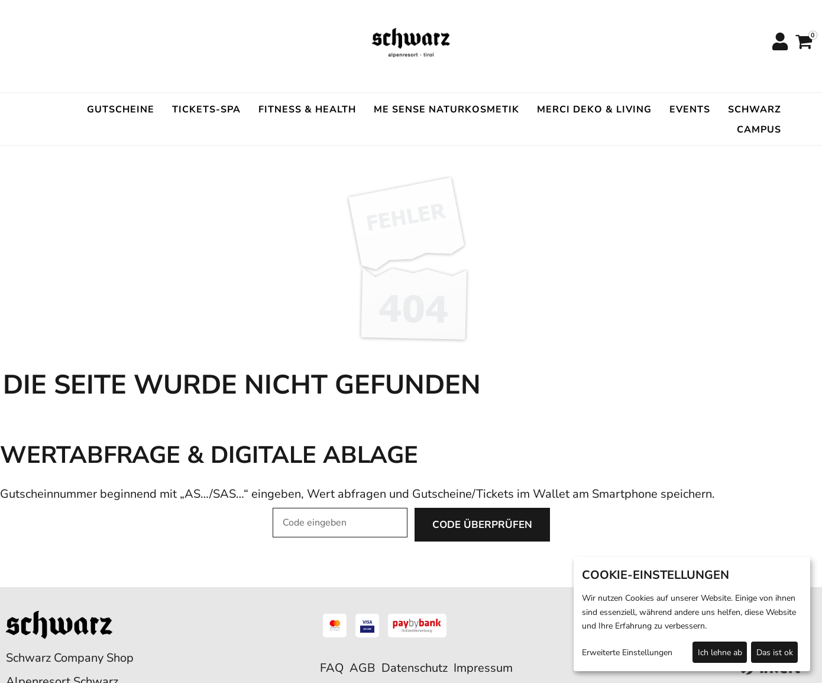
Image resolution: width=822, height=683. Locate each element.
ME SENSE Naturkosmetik (446, 109)
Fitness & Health (307, 109)
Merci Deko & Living (594, 109)
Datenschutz (414, 668)
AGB (362, 668)
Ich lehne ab (720, 652)
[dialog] (692, 614)
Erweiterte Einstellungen (627, 652)
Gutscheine (120, 109)
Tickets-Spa (206, 109)
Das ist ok (774, 652)
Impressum (483, 668)
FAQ (332, 668)
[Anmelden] (779, 43)
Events (689, 109)
